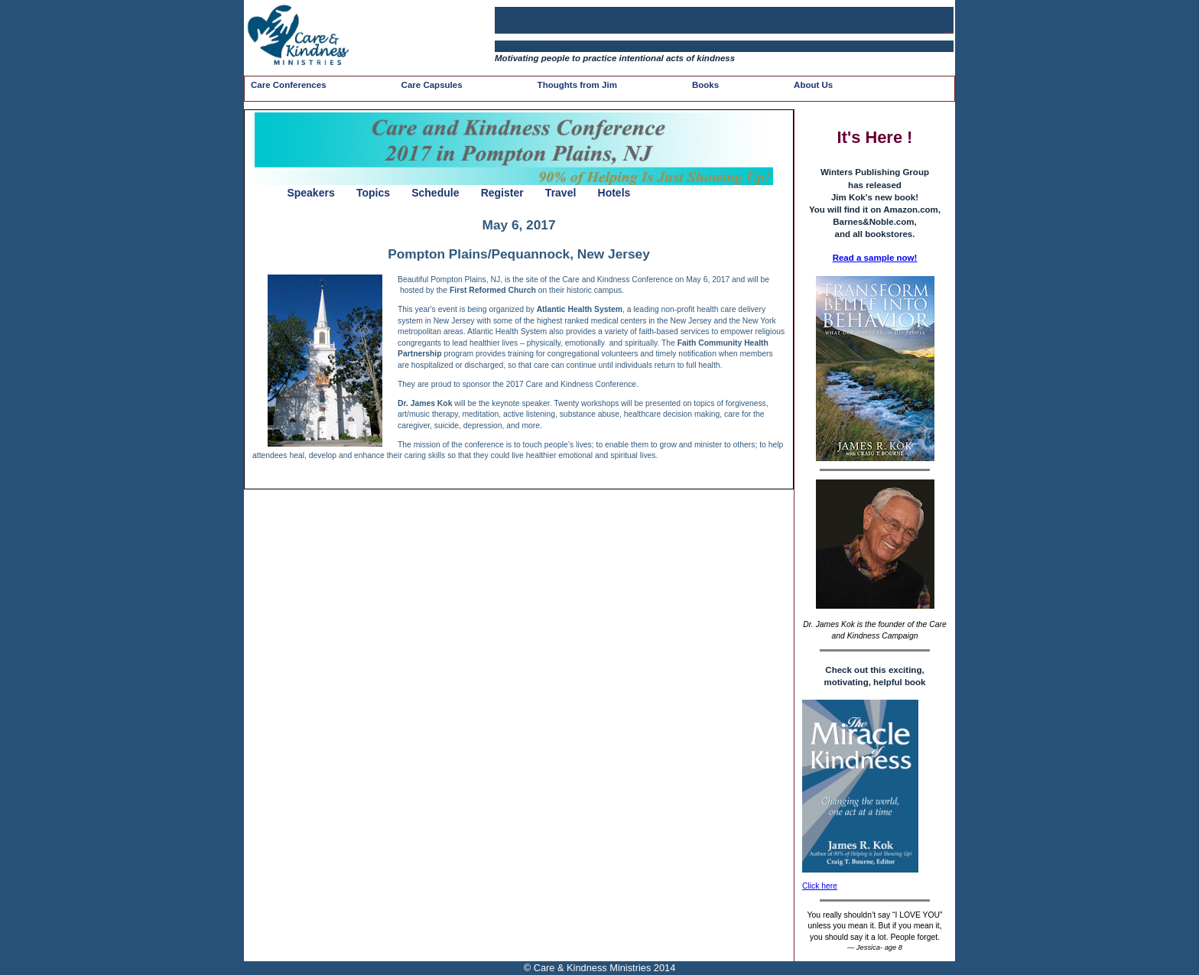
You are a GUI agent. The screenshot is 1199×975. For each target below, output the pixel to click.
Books (705, 84)
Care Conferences (289, 84)
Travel (560, 193)
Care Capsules (432, 84)
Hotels (614, 193)
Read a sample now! (875, 257)
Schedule (435, 193)
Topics (373, 193)
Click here (819, 886)
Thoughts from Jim (577, 84)
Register (502, 193)
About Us (813, 84)
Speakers (310, 193)
